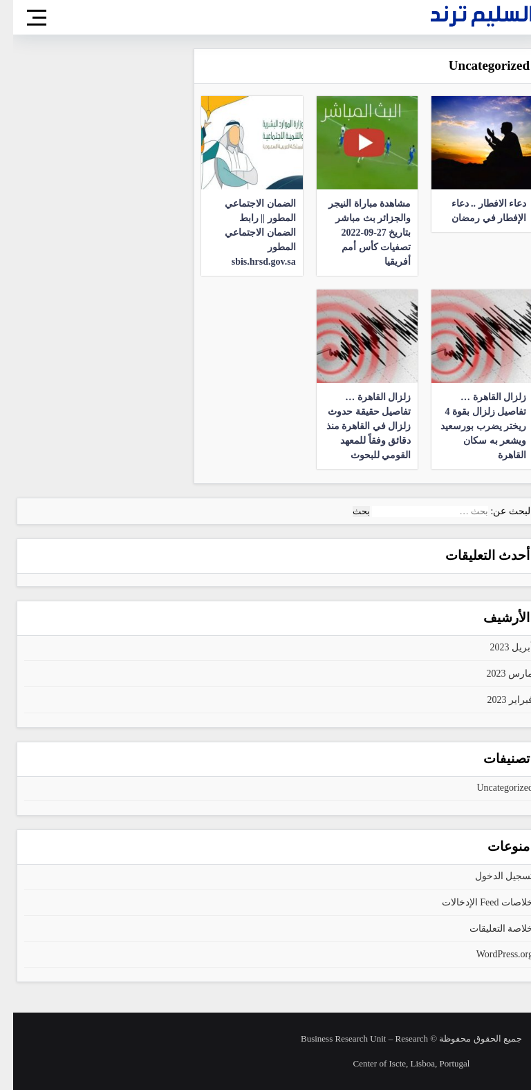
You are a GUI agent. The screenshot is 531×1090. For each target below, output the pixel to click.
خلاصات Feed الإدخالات (474, 902)
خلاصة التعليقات (488, 928)
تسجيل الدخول (491, 876)
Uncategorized (491, 787)
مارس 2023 (497, 673)
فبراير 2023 (497, 700)
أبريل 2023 (499, 647)
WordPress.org (491, 954)
